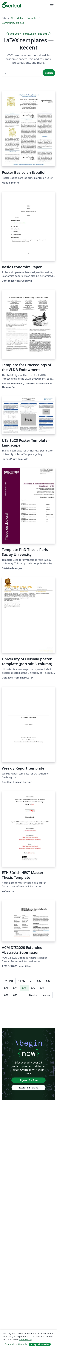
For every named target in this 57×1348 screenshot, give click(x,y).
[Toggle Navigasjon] (51, 5)
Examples (32, 18)
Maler (20, 18)
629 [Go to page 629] (6, 995)
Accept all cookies (40, 1344)
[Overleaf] (11, 5)
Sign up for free (29, 1080)
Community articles (13, 23)
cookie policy (25, 1339)
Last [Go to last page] (46, 995)
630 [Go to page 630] (15, 995)
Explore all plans (28, 1087)
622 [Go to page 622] (39, 980)
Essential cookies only (16, 1344)
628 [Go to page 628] (42, 988)
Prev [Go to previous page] (21, 980)
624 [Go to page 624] (6, 988)
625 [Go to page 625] (15, 988)
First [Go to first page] (8, 980)
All (12, 18)
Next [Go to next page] (33, 995)
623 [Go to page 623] (48, 980)
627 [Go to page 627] (33, 988)
